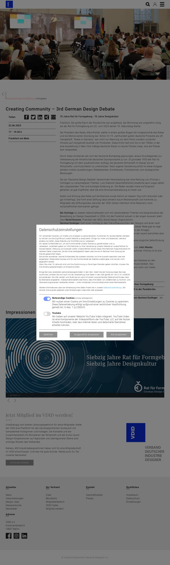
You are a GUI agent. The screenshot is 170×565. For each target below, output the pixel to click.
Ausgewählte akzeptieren (86, 334)
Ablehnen (48, 334)
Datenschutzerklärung (113, 288)
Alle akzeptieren (119, 334)
